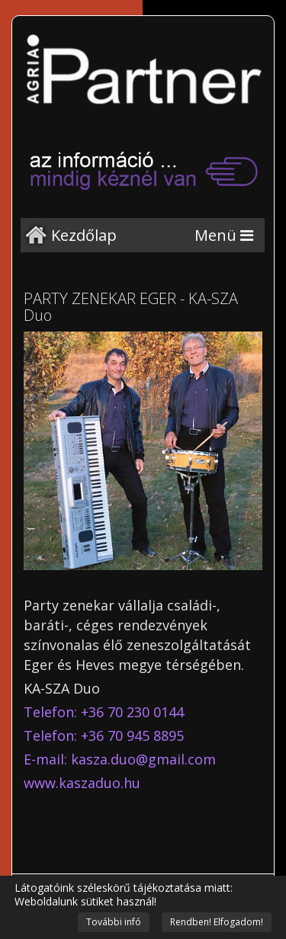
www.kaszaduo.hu (82, 783)
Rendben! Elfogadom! (216, 921)
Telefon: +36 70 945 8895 (104, 735)
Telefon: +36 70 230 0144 (104, 712)
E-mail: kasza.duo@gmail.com (120, 759)
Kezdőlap (84, 235)
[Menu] (223, 235)
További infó (113, 921)
